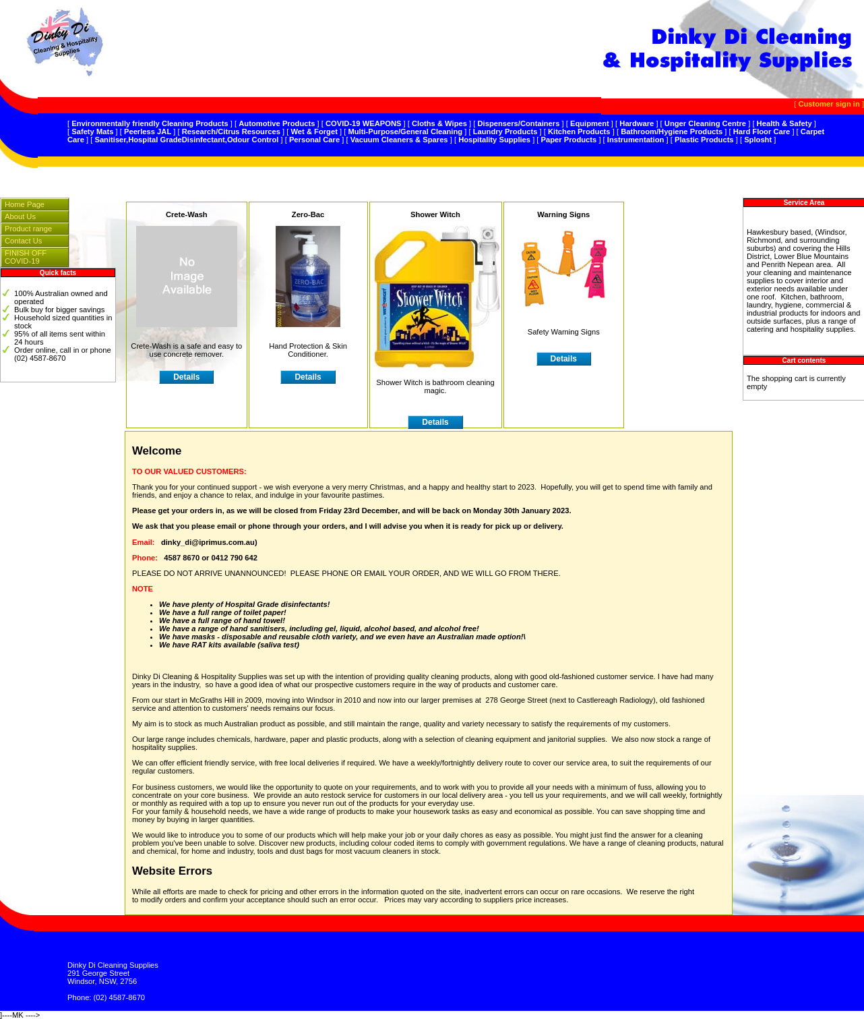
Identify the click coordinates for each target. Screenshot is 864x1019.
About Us (20, 216)
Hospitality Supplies (494, 140)
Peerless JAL (147, 131)
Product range (28, 229)
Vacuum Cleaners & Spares (399, 140)
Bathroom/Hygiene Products (671, 131)
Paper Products (569, 140)
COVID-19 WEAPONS (364, 123)
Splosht (758, 140)
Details (564, 358)
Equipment (589, 123)
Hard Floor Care (762, 131)
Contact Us (23, 241)
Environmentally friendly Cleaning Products (149, 123)
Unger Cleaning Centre (705, 123)
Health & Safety (784, 123)
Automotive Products (277, 123)
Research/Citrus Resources (231, 131)
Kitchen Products (579, 131)
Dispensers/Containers (519, 123)
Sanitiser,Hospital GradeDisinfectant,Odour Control (186, 140)
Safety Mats (92, 131)
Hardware (636, 123)
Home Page (24, 204)
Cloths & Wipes (439, 123)
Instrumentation (636, 140)
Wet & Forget (313, 131)
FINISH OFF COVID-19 (26, 257)
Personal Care (314, 140)
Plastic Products (704, 140)
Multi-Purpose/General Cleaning (405, 131)
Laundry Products (505, 131)
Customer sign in (828, 104)
